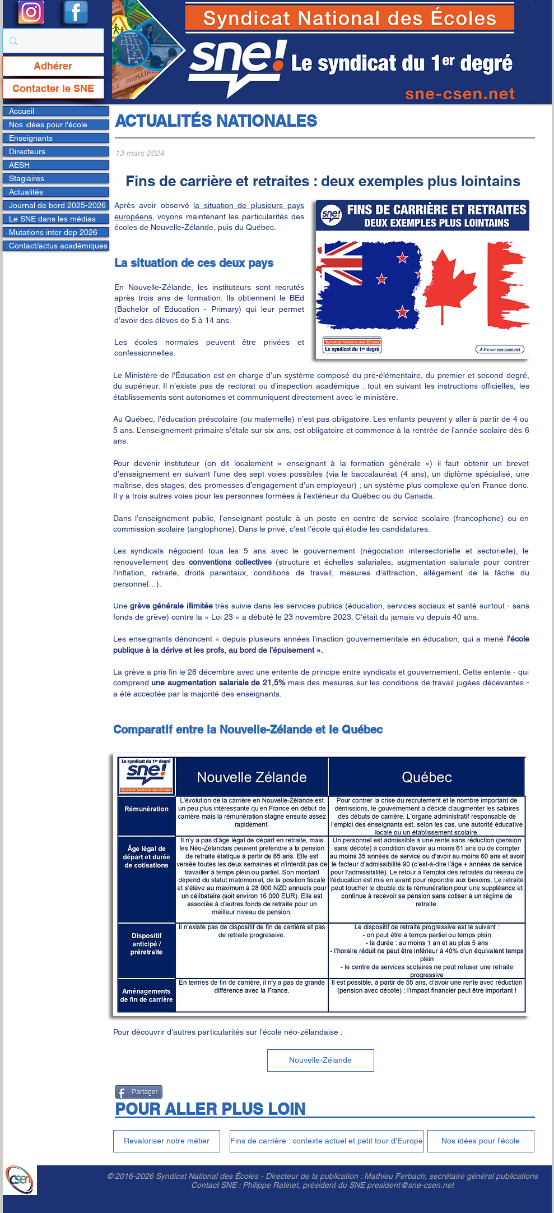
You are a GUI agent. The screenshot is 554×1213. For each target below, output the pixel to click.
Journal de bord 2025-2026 (57, 205)
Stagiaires (26, 178)
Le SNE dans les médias (52, 218)
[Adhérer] (53, 66)
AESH (19, 164)
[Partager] (138, 1092)
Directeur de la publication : (315, 1176)
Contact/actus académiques (58, 245)
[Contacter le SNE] (53, 89)
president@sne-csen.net (410, 1184)
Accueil (21, 111)
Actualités (26, 191)
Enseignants (31, 137)
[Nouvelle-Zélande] (320, 1060)
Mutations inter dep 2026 (53, 232)
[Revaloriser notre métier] (166, 1141)
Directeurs (27, 151)
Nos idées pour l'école (48, 124)
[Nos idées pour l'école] (480, 1141)
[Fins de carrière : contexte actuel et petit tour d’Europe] (326, 1141)
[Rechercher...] (52, 41)
